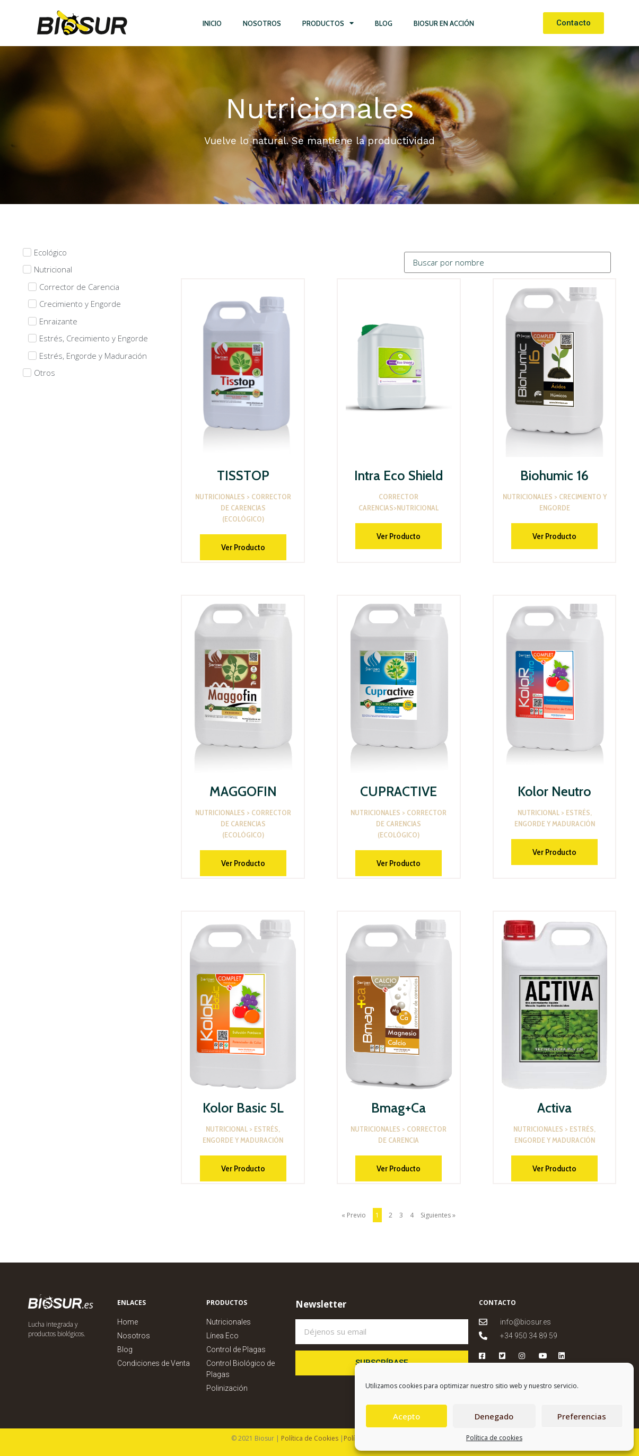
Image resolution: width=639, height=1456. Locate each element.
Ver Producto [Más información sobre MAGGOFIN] (243, 863)
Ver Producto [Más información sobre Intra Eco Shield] (399, 536)
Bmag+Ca (398, 1108)
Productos (328, 23)
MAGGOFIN (243, 791)
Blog (383, 23)
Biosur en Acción (444, 23)
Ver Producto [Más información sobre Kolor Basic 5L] (243, 1168)
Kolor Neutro (554, 791)
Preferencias (581, 1416)
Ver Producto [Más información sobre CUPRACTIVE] (399, 863)
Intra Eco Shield (398, 475)
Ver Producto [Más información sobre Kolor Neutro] (554, 852)
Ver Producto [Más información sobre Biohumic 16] (554, 536)
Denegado (494, 1416)
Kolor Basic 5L (243, 1108)
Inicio (212, 23)
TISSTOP (243, 475)
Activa (554, 1108)
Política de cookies (494, 1437)
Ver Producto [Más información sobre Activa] (554, 1168)
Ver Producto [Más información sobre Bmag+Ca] (399, 1168)
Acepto (406, 1416)
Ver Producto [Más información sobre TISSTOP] (243, 547)
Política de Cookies (308, 1438)
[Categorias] (507, 262)
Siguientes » (438, 1215)
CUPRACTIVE (398, 791)
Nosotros (262, 23)
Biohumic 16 (554, 475)
